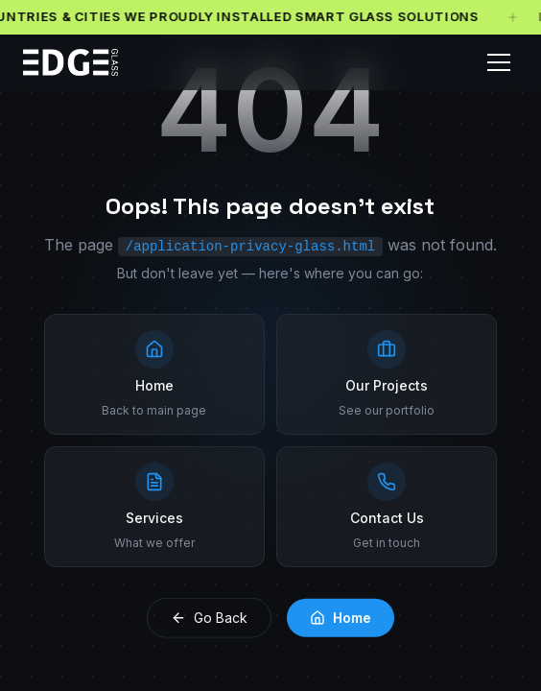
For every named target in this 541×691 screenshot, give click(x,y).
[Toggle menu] (499, 62)
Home (340, 616)
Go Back (209, 616)
